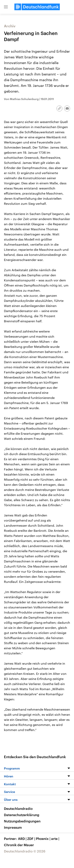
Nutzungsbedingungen (22, 821)
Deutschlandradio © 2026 (24, 851)
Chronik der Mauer (19, 845)
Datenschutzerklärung (21, 815)
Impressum (13, 827)
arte (55, 838)
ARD (22, 838)
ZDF (31, 838)
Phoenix (43, 838)
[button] (6, 7)
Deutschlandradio (18, 808)
